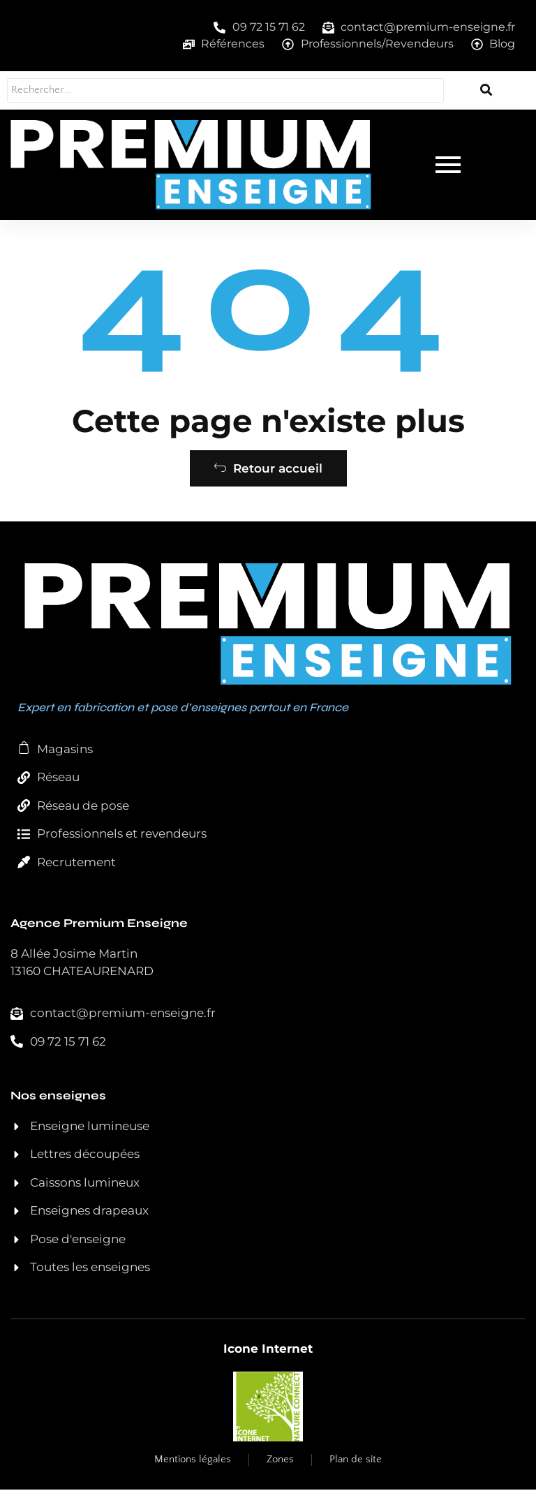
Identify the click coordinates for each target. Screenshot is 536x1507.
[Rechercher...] (224, 90)
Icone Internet (268, 1366)
